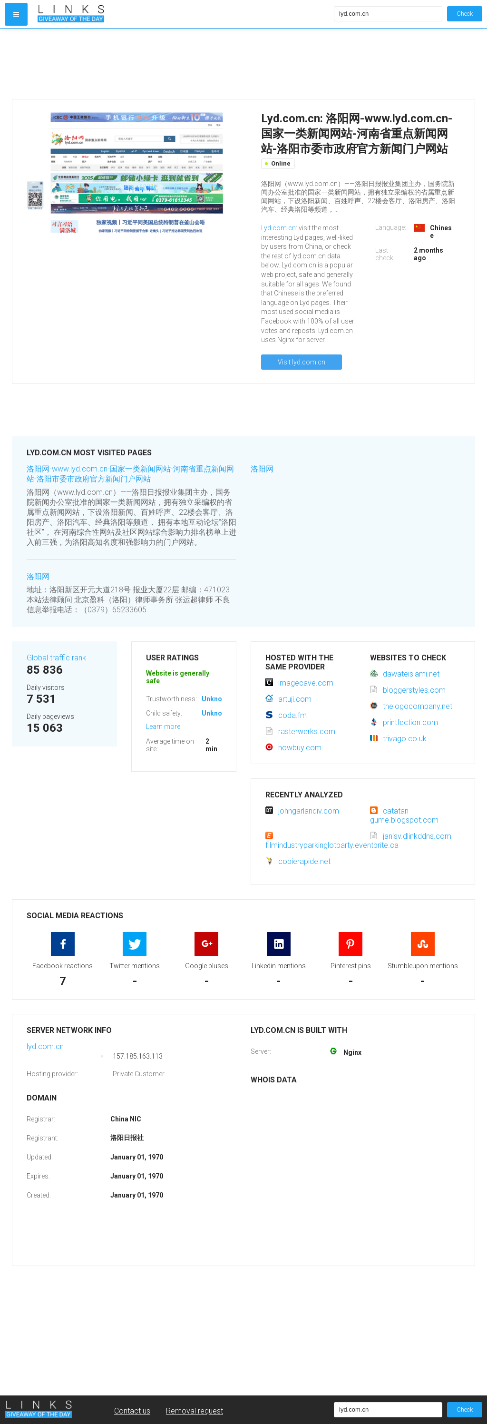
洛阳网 (38, 576)
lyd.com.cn (45, 1046)
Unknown (216, 699)
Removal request (194, 1410)
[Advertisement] (183, 63)
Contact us (132, 1410)
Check (465, 13)
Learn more (163, 726)
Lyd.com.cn (278, 228)
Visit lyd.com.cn (301, 362)
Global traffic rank (56, 657)
